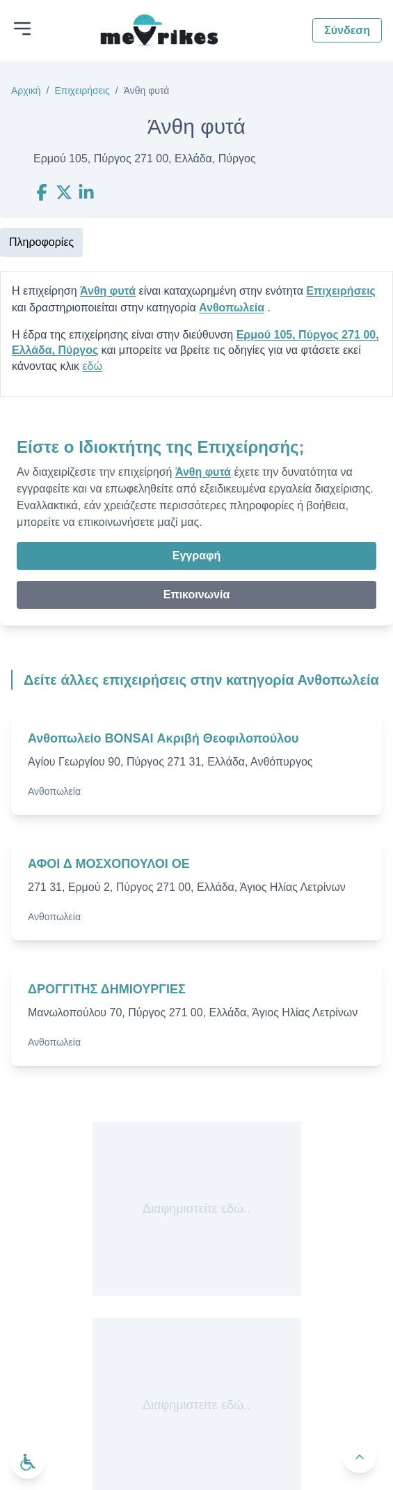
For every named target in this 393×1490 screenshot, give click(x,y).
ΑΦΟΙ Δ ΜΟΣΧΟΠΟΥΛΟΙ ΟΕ (109, 864)
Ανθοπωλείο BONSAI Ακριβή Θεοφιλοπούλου (163, 738)
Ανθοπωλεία (231, 307)
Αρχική (26, 90)
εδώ (92, 366)
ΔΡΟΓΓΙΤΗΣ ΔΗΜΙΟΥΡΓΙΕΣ (107, 989)
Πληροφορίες (41, 242)
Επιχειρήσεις (81, 90)
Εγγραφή (196, 555)
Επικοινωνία (196, 594)
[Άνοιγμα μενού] (22, 28)
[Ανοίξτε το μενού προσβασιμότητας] (28, 1462)
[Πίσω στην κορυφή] (359, 1456)
